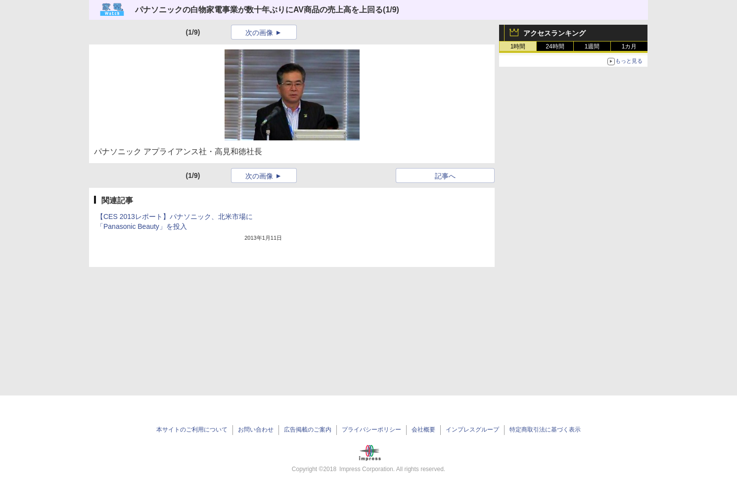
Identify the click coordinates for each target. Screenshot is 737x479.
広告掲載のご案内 (307, 429)
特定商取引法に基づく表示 (545, 429)
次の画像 (259, 33)
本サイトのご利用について (192, 429)
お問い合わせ (256, 429)
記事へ (445, 176)
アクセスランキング (554, 33)
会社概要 (423, 429)
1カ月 (629, 46)
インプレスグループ (472, 429)
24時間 (555, 46)
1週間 (592, 46)
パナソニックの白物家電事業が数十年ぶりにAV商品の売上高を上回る (259, 9)
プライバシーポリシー (371, 429)
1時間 (518, 46)
